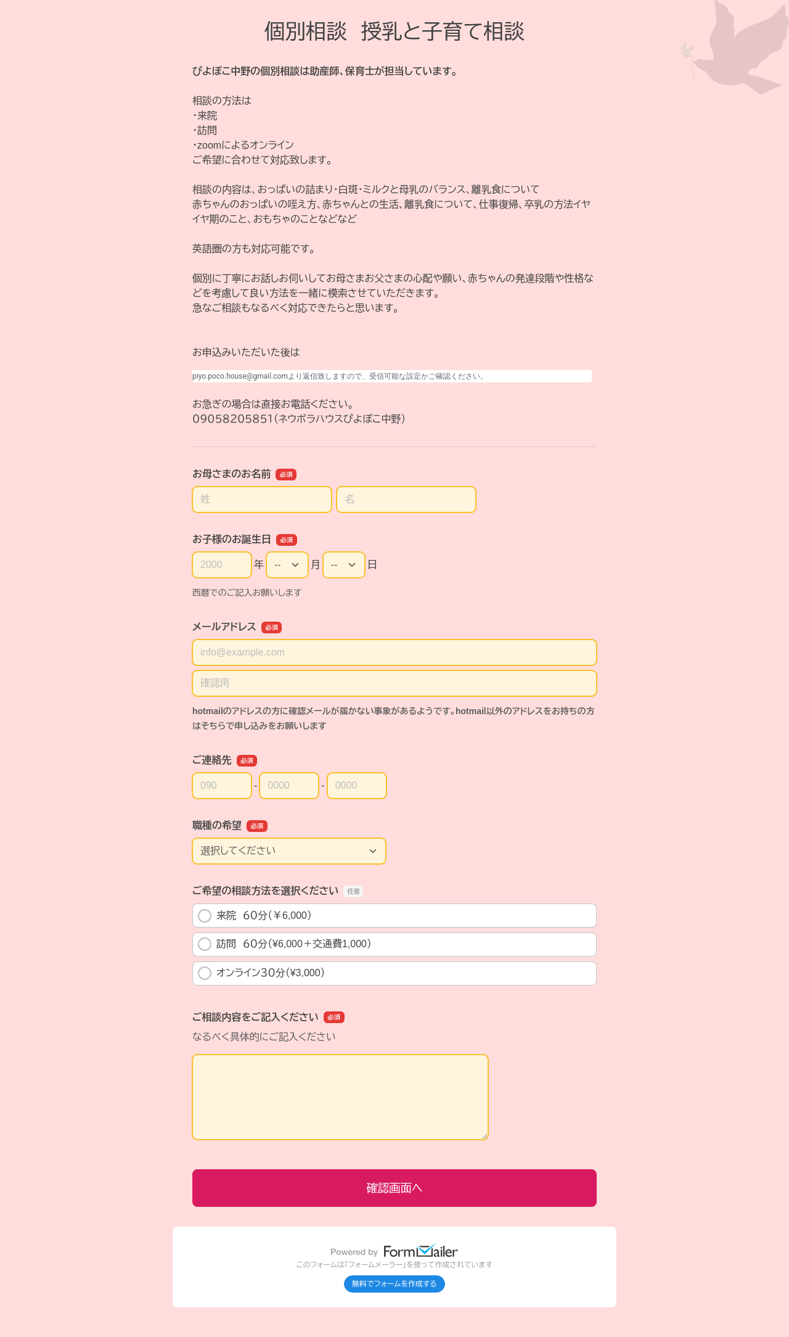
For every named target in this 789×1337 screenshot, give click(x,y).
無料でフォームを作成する (394, 1284)
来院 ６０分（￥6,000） (255, 916)
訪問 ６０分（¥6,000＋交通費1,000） (285, 944)
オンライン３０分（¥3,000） (261, 973)
